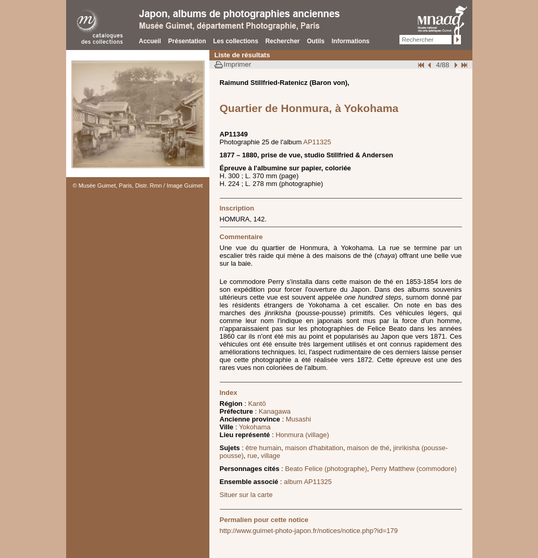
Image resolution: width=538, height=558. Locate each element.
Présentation (187, 41)
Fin (463, 65)
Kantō (257, 403)
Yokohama (255, 427)
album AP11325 (308, 482)
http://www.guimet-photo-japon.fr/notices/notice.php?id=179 (309, 531)
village (270, 456)
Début (422, 65)
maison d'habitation (314, 448)
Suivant (454, 65)
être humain (263, 448)
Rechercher (282, 41)
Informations (351, 41)
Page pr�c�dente (430, 65)
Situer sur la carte (246, 495)
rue (252, 456)
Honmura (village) (302, 435)
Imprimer (238, 64)
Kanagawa (275, 411)
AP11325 (317, 142)
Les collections (235, 41)
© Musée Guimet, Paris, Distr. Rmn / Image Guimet (138, 185)
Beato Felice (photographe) (326, 469)
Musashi (298, 419)
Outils (315, 41)
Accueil (150, 41)
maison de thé (368, 448)
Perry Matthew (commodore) (414, 469)
